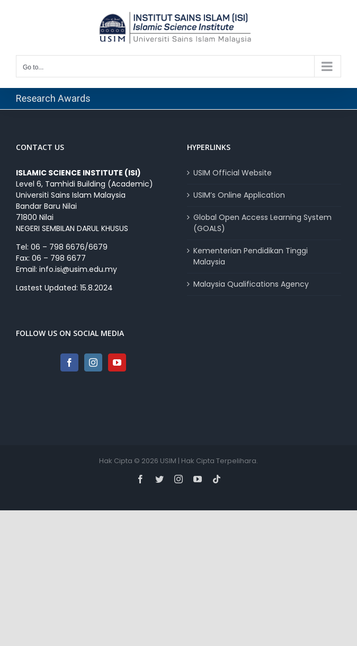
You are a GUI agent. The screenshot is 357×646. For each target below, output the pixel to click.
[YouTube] (117, 362)
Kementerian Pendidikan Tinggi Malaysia (250, 256)
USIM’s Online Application (239, 195)
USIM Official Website (232, 172)
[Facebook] (69, 362)
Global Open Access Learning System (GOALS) (262, 223)
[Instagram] (93, 362)
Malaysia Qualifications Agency (251, 284)
